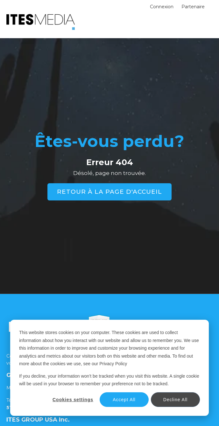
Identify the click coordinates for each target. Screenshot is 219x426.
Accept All (124, 399)
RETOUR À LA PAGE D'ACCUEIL (109, 191)
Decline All (175, 399)
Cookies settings (73, 399)
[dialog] (109, 368)
